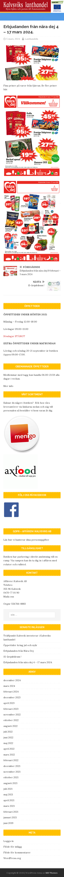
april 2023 (9, 703)
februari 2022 (10, 760)
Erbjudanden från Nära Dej (18, 650)
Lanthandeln (31, 38)
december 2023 (11, 697)
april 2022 (9, 748)
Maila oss (8, 596)
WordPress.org (12, 858)
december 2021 (11, 766)
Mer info (8, 386)
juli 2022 (8, 731)
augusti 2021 (10, 783)
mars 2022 (9, 754)
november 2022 (12, 714)
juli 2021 (7, 788)
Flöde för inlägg (12, 846)
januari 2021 (10, 817)
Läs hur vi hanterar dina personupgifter (26, 539)
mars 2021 (9, 805)
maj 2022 (8, 743)
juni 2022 (8, 737)
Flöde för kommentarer (17, 852)
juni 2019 (8, 823)
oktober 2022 (11, 720)
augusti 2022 (10, 726)
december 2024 (12, 680)
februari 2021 (10, 811)
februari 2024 (11, 691)
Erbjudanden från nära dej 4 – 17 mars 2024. (27, 662)
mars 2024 (9, 685)
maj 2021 (8, 794)
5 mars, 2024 (13, 38)
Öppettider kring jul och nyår (20, 645)
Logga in (8, 841)
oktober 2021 (10, 777)
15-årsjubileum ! (12, 656)
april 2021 (8, 800)
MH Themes (52, 873)
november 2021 (11, 771)
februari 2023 (10, 708)
